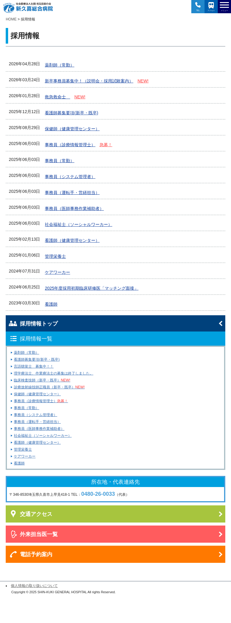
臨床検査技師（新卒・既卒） (42, 380)
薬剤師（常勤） (26, 352)
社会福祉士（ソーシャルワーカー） (43, 435)
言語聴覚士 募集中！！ (34, 366)
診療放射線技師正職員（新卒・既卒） (49, 387)
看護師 (19, 463)
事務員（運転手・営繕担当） (37, 422)
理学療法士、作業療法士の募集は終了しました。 (53, 373)
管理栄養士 (23, 449)
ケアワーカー (24, 456)
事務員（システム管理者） (35, 415)
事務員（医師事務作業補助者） (39, 429)
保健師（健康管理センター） (37, 394)
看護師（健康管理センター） (37, 442)
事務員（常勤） (26, 408)
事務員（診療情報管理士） (41, 401)
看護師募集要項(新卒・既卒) (37, 359)
